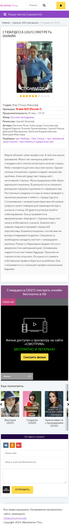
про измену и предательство (36, 141)
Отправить (22, 489)
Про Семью (38, 138)
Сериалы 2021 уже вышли (25, 22)
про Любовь (22, 138)
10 (48, 96)
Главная (6, 22)
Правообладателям (15, 517)
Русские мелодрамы (22, 117)
